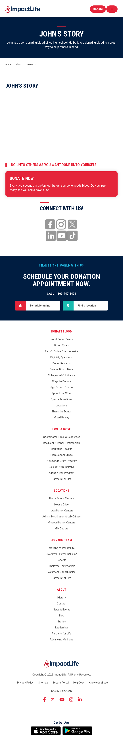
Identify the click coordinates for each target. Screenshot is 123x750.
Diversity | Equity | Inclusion (61, 554)
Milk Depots (61, 528)
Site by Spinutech (61, 691)
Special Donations (61, 399)
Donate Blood (61, 331)
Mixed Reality (61, 417)
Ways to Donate (61, 381)
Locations (61, 405)
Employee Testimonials (61, 566)
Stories (61, 621)
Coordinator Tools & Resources (61, 437)
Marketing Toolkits (61, 449)
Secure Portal (61, 682)
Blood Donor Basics (61, 339)
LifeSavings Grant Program (61, 461)
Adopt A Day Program (61, 473)
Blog (61, 615)
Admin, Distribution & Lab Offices (61, 516)
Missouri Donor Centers (61, 522)
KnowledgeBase (98, 682)
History (61, 597)
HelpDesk (78, 682)
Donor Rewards (62, 363)
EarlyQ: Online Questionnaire (61, 351)
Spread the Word (62, 393)
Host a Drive (61, 429)
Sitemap (43, 682)
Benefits (61, 560)
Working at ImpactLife (62, 548)
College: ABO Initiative (61, 467)
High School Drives (62, 455)
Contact (61, 603)
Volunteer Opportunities (62, 572)
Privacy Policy (25, 682)
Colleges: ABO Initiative (61, 375)
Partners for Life (61, 578)
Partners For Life (61, 479)
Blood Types (61, 345)
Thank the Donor (61, 411)
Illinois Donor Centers (61, 498)
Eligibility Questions (61, 357)
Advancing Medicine (61, 639)
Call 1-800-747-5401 (61, 293)
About (61, 589)
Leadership (61, 627)
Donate (98, 9)
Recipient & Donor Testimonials (61, 443)
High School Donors (61, 387)
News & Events (61, 609)
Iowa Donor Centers (61, 510)
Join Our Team (61, 540)
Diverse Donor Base (61, 369)
